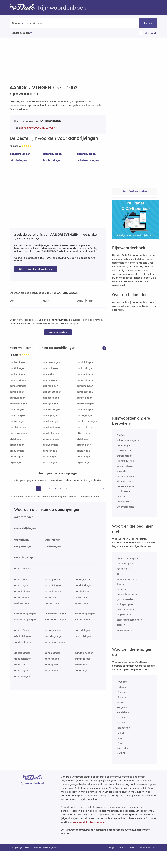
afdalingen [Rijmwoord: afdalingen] (16, 438)
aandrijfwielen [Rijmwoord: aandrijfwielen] (22, 630)
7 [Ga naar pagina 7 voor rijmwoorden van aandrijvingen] (72, 488)
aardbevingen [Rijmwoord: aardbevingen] (51, 421)
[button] (104, 348)
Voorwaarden (148, 847)
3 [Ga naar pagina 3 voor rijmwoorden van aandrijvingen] (49, 488)
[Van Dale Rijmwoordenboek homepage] (24, 7)
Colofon (133, 847)
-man (120, 717)
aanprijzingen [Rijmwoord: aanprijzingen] (23, 546)
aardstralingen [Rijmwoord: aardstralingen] (18, 432)
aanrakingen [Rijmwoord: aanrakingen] (50, 385)
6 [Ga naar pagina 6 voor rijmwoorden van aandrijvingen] (66, 488)
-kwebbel (122, 681)
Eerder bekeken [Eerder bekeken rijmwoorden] (20, 32)
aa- (12, 300)
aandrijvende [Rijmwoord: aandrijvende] (52, 579)
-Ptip (119, 742)
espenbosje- (124, 629)
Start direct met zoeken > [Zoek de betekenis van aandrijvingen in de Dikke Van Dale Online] (35, 269)
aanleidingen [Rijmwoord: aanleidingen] (50, 374)
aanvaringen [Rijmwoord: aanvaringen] (17, 409)
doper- (121, 589)
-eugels (121, 707)
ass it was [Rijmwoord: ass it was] (122, 491)
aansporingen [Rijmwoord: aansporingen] (51, 397)
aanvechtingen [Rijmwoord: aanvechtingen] (52, 409)
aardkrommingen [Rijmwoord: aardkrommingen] (87, 421)
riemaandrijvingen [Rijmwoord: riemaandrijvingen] (55, 613)
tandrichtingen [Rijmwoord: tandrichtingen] (22, 642)
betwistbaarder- (126, 594)
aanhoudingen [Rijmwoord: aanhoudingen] (85, 368)
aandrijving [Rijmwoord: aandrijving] (21, 539)
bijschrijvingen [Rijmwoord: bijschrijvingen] (86, 153)
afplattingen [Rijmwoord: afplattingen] (84, 462)
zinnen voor (37, 127)
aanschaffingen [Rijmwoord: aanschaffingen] (52, 391)
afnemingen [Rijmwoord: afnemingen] (84, 456)
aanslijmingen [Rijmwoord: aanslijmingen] (22, 591)
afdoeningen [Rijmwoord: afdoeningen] (17, 444)
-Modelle (122, 712)
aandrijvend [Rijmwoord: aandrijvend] (52, 664)
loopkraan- (123, 614)
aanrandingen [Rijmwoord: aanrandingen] (85, 385)
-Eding (120, 732)
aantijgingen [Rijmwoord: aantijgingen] (50, 403)
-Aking (121, 697)
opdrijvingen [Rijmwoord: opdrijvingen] (21, 602)
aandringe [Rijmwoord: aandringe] (81, 664)
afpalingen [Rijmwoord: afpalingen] (16, 462)
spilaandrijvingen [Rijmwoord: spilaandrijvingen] (85, 613)
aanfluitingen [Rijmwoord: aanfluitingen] (17, 368)
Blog (111, 847)
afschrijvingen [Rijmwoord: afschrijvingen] (52, 153)
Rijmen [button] (148, 23)
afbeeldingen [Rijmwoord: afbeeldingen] (84, 432)
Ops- (119, 583)
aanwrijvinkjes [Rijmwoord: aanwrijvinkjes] (53, 630)
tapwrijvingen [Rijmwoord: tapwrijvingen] (52, 602)
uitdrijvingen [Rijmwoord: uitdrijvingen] (82, 602)
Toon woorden (58, 332)
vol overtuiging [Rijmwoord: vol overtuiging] (125, 506)
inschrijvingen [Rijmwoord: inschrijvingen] (52, 160)
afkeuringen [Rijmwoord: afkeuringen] (17, 450)
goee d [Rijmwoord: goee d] (121, 470)
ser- (119, 573)
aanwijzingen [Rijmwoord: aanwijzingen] (50, 415)
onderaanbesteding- (129, 619)
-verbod (121, 748)
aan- (46, 300)
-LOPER (121, 753)
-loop (120, 702)
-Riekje (121, 691)
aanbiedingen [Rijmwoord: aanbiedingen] (18, 362)
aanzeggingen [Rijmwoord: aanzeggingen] (85, 415)
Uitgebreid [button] (150, 33)
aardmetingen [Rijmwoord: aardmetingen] (51, 427)
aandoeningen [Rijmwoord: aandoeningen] (51, 362)
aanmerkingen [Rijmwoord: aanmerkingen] (18, 380)
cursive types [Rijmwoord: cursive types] (124, 476)
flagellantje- (124, 563)
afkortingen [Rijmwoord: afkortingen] (50, 450)
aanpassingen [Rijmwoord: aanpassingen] (85, 380)
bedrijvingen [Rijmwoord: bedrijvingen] (82, 596)
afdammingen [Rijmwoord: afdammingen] (51, 438)
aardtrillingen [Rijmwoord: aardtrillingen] (51, 432)
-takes (120, 686)
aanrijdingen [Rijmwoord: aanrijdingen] (17, 391)
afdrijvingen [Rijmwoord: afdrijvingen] (53, 546)
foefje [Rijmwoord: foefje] (120, 435)
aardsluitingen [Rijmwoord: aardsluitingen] (85, 427)
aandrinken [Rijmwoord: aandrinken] (51, 670)
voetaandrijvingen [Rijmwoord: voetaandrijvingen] (55, 619)
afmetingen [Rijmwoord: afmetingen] (50, 456)
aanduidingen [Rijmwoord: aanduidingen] (85, 362)
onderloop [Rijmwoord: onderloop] (122, 445)
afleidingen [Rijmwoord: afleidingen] (83, 450)
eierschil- (122, 624)
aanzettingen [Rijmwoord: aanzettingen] (17, 421)
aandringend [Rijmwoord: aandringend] (21, 670)
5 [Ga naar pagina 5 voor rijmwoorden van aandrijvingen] (60, 488)
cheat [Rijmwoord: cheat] (120, 496)
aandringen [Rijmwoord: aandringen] (21, 585)
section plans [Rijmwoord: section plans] (124, 465)
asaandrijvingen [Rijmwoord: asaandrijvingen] (25, 528)
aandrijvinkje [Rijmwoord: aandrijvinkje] (82, 579)
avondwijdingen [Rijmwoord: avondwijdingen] (54, 636)
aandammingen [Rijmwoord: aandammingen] (84, 652)
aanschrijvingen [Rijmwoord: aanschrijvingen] (20, 153)
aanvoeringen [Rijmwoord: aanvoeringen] (85, 409)
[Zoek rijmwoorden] (42, 23)
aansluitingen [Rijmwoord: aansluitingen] (17, 397)
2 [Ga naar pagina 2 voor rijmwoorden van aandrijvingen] (43, 488)
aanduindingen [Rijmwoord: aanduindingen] (83, 585)
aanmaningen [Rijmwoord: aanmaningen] (85, 374)
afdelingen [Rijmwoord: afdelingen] (83, 438)
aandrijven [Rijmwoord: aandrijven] (20, 579)
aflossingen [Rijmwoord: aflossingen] (16, 456)
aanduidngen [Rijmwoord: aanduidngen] (22, 676)
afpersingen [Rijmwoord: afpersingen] (50, 462)
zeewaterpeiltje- (126, 578)
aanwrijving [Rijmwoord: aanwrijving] (51, 596)
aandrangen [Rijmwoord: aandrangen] (52, 658)
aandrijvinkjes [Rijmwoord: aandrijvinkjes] (22, 568)
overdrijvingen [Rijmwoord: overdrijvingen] (83, 636)
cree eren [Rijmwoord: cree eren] (122, 501)
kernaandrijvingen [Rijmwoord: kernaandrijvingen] (25, 613)
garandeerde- (125, 599)
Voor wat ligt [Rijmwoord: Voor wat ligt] (124, 481)
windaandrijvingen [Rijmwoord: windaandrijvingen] (85, 619)
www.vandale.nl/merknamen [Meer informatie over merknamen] (89, 822)
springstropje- (125, 604)
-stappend (123, 727)
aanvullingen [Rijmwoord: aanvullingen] (17, 415)
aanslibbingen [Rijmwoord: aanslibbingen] (85, 391)
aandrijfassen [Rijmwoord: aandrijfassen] (83, 658)
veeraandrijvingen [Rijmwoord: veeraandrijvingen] (25, 619)
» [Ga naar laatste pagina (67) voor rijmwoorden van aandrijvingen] (103, 488)
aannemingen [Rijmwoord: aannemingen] (51, 380)
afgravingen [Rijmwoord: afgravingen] (84, 444)
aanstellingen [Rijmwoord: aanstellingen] (84, 397)
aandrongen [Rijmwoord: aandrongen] (82, 670)
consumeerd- (124, 609)
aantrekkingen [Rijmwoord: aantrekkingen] (85, 403)
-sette (120, 722)
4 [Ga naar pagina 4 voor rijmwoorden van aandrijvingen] (55, 488)
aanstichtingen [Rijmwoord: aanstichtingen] (18, 403)
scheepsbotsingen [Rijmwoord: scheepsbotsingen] (127, 440)
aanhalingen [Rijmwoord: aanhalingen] (50, 368)
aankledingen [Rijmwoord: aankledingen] (18, 374)
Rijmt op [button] (16, 23)
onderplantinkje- (126, 558)
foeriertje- (122, 568)
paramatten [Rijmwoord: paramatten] (124, 455)
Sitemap (121, 847)
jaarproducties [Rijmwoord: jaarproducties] (125, 460)
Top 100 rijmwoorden (135, 191)
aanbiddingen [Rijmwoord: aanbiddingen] (22, 652)
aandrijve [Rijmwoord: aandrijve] (19, 664)
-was (119, 737)
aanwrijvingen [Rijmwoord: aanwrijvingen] (23, 517)
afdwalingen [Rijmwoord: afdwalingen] (50, 444)
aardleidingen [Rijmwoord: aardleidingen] (18, 427)
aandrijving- (85, 300)
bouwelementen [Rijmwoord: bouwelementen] (126, 486)
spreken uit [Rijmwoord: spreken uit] (123, 450)
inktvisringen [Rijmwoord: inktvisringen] (18, 160)
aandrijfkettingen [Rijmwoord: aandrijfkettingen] (55, 642)
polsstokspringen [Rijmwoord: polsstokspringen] (88, 160)
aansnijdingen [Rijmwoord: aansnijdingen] (53, 591)
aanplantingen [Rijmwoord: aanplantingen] (18, 385)
